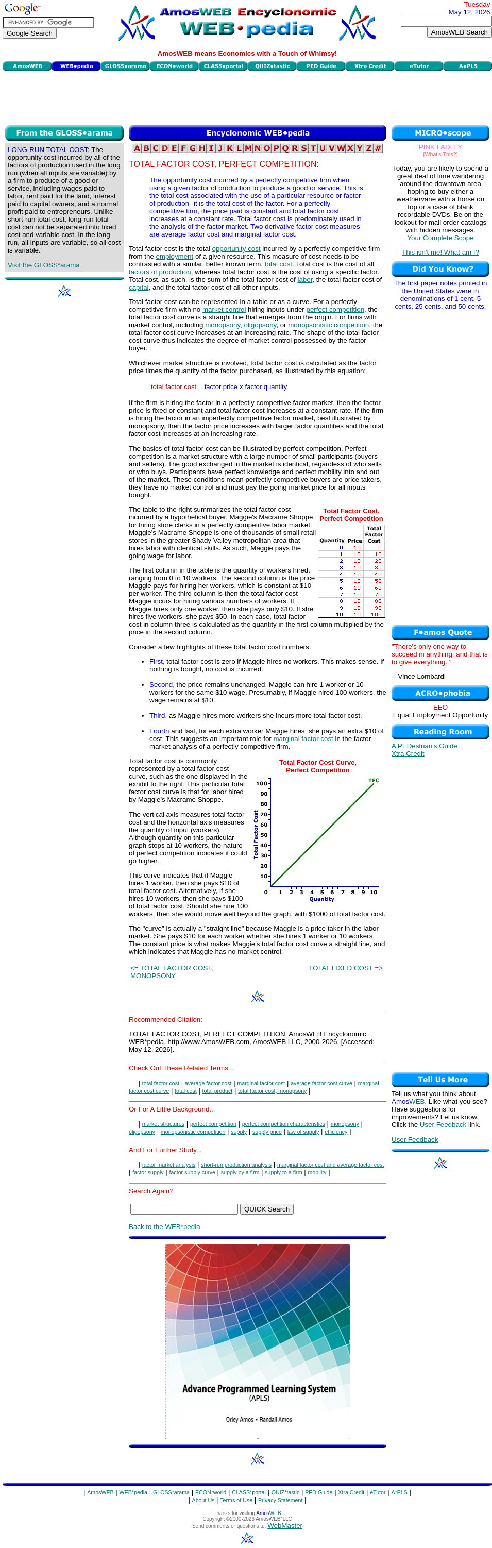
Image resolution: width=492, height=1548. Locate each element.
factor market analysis (169, 1165)
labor (304, 279)
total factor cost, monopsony (272, 1091)
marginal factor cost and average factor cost (330, 1165)
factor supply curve (192, 1172)
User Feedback (443, 1125)
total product (217, 1091)
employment (175, 256)
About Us (203, 1500)
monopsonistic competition (328, 325)
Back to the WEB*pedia (164, 1227)
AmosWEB (100, 1492)
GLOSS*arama (171, 1492)
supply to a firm (283, 1172)
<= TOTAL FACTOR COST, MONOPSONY (171, 972)
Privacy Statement (280, 1500)
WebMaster (284, 1525)
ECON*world (210, 1492)
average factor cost (208, 1083)
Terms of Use (236, 1500)
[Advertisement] (247, 97)
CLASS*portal (249, 1492)
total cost (278, 264)
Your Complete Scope (440, 238)
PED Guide (318, 1492)
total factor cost (160, 1083)
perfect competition (335, 309)
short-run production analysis (236, 1165)
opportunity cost (236, 249)
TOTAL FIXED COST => (346, 968)
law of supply (303, 1132)
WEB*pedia (134, 1492)
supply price (267, 1132)
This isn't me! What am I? (440, 252)
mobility (317, 1172)
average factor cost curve (321, 1083)
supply (239, 1132)
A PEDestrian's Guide (424, 746)
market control (224, 309)
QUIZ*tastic (285, 1492)
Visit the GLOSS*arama (44, 265)
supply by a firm (240, 1172)
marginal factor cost (303, 739)
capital (139, 287)
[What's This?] (440, 154)
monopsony (222, 325)
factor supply (147, 1172)
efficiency (336, 1132)
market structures (163, 1124)
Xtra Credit (408, 754)
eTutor (377, 1492)
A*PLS (399, 1492)
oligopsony (260, 325)
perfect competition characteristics (283, 1124)
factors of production (160, 272)
